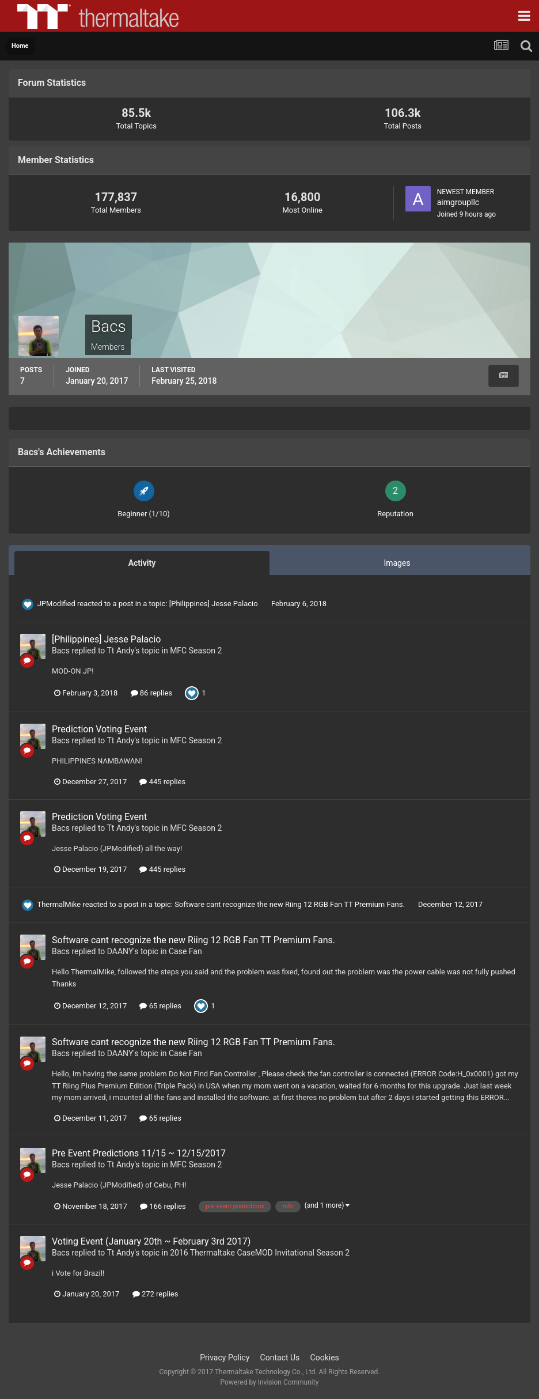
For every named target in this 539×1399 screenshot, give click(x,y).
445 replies (162, 781)
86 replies (151, 693)
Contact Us (280, 1357)
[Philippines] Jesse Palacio (214, 603)
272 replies (155, 1294)
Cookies (324, 1357)
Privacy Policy (224, 1357)
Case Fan (185, 951)
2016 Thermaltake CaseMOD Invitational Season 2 (260, 1252)
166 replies (163, 1206)
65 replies (160, 1005)
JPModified (56, 603)
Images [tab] (397, 563)
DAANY (120, 951)
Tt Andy (121, 650)
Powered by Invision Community (270, 1382)
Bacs (61, 650)
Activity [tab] (142, 563)
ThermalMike (59, 904)
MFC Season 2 (196, 650)
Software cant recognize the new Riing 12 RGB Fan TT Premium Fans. (290, 904)
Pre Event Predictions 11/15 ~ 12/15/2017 (139, 1153)
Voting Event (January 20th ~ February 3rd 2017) (151, 1241)
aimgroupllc (458, 202)
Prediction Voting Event (99, 729)
